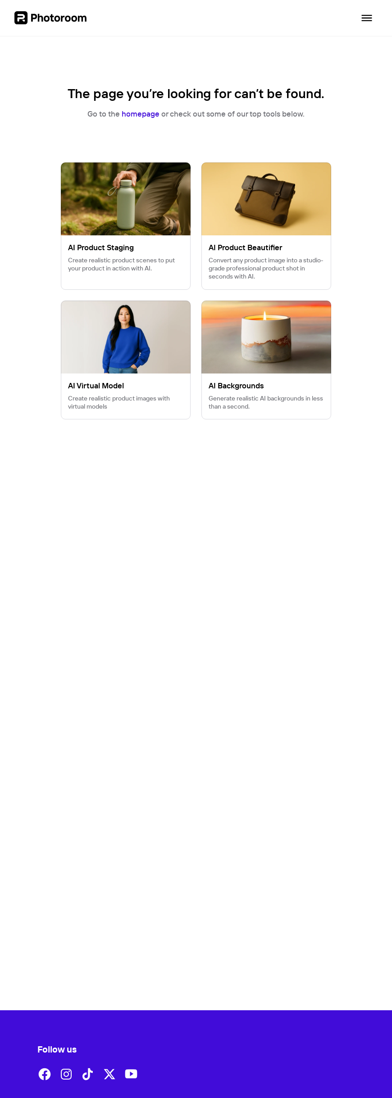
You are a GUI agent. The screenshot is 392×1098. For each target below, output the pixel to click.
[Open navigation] (367, 18)
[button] (44, 1074)
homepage (141, 113)
